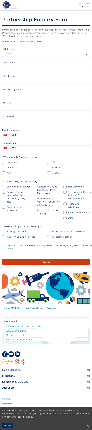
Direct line (10, 143)
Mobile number (10, 130)
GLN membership (15, 335)
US (53, 162)
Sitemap (6, 399)
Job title (9, 116)
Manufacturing (76, 186)
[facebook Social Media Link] (5, 354)
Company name (13, 89)
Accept (7, 425)
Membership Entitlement (19, 339)
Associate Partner (61, 237)
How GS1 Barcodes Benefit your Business (30, 308)
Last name (10, 76)
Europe (55, 167)
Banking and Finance (18, 186)
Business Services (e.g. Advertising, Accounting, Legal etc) (16, 197)
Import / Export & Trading (47, 212)
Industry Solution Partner (20, 237)
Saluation (9, 49)
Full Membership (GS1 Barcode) (23, 326)
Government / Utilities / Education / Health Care (48, 201)
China (9, 167)
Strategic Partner (16, 231)
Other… (55, 173)
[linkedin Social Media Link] (17, 354)
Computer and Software (14, 209)
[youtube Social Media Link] (11, 354)
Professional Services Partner (68, 231)
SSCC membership (16, 331)
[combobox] (5, 135)
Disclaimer (7, 404)
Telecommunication (79, 212)
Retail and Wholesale (74, 205)
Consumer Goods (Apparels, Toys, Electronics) (47, 189)
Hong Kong (13, 162)
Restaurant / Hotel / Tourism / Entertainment (80, 195)
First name (10, 62)
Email (7, 103)
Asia (8, 173)
